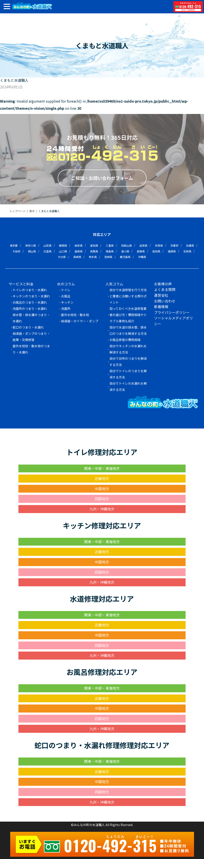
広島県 (47, 251)
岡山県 (32, 251)
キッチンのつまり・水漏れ (31, 296)
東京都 (14, 245)
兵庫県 (190, 245)
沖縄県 (142, 257)
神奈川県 (30, 245)
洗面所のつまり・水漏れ (30, 308)
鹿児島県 (125, 257)
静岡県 (63, 245)
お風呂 (65, 296)
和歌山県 (126, 245)
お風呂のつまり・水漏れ (30, 302)
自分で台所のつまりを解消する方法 (128, 361)
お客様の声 (163, 283)
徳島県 (110, 251)
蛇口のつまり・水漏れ (28, 327)
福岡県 (172, 251)
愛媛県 (141, 251)
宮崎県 (108, 257)
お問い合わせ (164, 301)
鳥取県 (94, 251)
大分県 (62, 257)
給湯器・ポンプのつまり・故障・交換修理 (31, 336)
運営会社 (161, 295)
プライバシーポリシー (172, 312)
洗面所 (65, 308)
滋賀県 (143, 245)
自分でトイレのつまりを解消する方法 (128, 374)
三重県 (110, 245)
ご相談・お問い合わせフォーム (102, 178)
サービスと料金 (21, 283)
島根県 (79, 251)
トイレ (65, 290)
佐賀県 (187, 251)
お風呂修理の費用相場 (125, 339)
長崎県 (77, 257)
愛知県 (94, 245)
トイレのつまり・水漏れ (30, 290)
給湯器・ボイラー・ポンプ (79, 321)
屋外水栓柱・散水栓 (75, 315)
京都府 (174, 245)
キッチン (67, 302)
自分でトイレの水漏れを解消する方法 (128, 386)
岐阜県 (79, 245)
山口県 (63, 251)
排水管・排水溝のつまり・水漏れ (31, 318)
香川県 (125, 251)
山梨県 (47, 245)
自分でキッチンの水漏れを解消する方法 (128, 349)
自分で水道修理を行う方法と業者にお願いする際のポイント (128, 296)
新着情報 (161, 306)
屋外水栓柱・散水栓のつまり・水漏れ (31, 349)
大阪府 (16, 251)
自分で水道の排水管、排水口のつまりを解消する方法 (128, 330)
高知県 (156, 251)
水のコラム (66, 283)
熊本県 (93, 257)
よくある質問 (164, 289)
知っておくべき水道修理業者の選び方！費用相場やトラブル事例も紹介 (128, 314)
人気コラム (114, 283)
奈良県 (159, 245)
